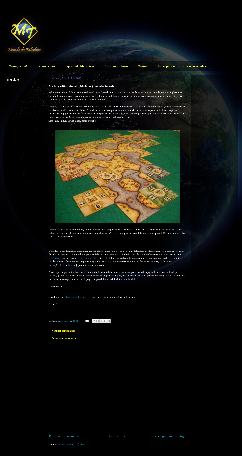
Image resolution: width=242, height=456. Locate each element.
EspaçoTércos (45, 66)
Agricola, (55, 257)
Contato (143, 66)
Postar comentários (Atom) (71, 444)
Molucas (89, 257)
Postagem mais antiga (169, 436)
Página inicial (118, 436)
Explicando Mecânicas (79, 66)
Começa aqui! (18, 66)
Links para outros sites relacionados (182, 66)
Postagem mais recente (65, 436)
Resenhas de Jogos (116, 66)
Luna (81, 257)
